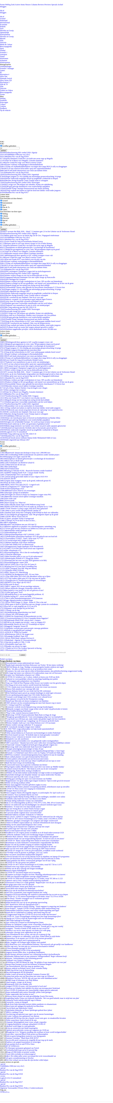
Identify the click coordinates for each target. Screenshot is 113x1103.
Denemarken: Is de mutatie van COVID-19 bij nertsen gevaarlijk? (29, 938)
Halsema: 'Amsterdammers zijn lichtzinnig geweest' (24, 958)
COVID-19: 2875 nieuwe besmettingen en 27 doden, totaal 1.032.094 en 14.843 (34, 819)
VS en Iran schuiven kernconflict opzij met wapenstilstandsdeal (25, 168)
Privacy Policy (23, 1088)
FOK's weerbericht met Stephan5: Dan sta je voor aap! (21, 297)
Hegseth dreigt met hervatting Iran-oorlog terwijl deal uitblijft (24, 285)
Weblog (7, 5)
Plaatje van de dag (10, 610)
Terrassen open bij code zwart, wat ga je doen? (23, 777)
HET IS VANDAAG (12, 1046)
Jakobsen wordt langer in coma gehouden (20, 1026)
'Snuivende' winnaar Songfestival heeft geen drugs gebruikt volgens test (32, 745)
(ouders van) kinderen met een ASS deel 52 (18, 524)
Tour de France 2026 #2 (11, 483)
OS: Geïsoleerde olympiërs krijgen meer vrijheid (23, 727)
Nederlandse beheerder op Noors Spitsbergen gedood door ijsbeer (29, 1010)
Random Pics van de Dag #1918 (14, 172)
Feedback (3, 108)
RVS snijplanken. (8, 522)
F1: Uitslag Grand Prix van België (18, 705)
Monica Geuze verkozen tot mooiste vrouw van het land (25, 737)
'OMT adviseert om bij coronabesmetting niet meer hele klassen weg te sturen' (33, 703)
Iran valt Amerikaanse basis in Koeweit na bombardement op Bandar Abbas (30, 418)
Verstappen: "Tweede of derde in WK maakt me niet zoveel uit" (27, 928)
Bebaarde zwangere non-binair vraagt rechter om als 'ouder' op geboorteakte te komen (37, 709)
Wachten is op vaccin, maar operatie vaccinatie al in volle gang (28, 930)
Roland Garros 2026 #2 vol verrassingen (17, 491)
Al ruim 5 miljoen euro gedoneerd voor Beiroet (22, 1016)
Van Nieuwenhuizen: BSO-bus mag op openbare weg (24, 966)
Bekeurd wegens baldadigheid (15, 870)
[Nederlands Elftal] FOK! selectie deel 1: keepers (20, 620)
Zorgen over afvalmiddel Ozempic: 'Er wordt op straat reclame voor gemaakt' (30, 422)
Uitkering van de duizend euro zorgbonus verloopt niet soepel (27, 827)
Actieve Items (20, 5)
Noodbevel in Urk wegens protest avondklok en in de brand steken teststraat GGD (35, 833)
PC (1, 72)
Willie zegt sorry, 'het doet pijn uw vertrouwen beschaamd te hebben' (30, 946)
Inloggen (3, 7)
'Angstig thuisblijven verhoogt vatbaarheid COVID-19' (26, 1024)
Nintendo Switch (6, 78)
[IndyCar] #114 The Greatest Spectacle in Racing (20, 648)
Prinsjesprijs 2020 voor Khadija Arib (19, 984)
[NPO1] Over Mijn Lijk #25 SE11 (15, 582)
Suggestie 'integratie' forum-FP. (14, 626)
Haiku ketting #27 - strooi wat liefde (15, 596)
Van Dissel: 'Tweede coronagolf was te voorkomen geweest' (28, 898)
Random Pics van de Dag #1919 (14, 156)
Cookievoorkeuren (36, 1088)
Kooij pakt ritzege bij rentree (12, 311)
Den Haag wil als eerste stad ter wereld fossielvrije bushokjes (27, 685)
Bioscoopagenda (6, 46)
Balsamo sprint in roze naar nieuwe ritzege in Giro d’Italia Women (26, 243)
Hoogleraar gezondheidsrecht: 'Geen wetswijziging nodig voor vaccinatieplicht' (35, 717)
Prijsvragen (4, 102)
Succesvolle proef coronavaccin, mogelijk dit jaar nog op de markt (29, 1040)
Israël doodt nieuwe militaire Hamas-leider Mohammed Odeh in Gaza (28, 438)
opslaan (3, 150)
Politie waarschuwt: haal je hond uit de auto (21, 1020)
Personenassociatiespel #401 (13, 650)
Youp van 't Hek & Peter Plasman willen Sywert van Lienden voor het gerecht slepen (36, 683)
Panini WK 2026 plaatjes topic (14, 614)
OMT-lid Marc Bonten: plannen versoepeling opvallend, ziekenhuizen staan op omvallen (38, 787)
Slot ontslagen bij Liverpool (13, 279)
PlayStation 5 (4, 82)
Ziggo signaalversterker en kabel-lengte (16, 600)
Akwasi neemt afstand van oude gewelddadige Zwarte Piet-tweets (30, 996)
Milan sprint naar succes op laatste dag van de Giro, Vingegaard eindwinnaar (29, 235)
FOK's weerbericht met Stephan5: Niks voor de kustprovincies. (25, 323)
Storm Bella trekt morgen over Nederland (20, 888)
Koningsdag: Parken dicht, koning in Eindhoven (24, 771)
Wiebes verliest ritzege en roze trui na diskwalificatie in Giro (24, 275)
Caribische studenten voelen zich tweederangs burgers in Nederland (30, 835)
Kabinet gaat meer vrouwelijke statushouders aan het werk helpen (26, 303)
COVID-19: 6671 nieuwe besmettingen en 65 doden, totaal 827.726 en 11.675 (34, 864)
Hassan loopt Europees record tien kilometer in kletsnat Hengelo (28, 964)
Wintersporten (5, 62)
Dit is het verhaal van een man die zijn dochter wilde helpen (27, 1060)
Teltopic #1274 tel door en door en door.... (18, 520)
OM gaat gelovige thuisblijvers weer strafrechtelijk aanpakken (25, 186)
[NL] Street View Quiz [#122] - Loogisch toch (19, 485)
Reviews (41, 5)
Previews (47, 5)
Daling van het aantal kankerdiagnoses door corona (24, 825)
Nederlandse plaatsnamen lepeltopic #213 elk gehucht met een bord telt (28, 536)
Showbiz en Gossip (7, 30)
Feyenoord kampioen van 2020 (17, 900)
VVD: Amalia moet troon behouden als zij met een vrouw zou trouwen (32, 687)
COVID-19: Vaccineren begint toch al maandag (23, 872)
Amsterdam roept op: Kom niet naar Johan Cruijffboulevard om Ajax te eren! (33, 761)
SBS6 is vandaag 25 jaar (14, 1012)
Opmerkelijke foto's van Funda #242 (16, 475)
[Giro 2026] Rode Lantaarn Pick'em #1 (17, 638)
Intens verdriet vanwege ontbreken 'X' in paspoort (24, 725)
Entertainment (5, 34)
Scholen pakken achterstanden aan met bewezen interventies (27, 759)
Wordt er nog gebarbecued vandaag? (16, 630)
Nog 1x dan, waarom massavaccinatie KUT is (23, 713)
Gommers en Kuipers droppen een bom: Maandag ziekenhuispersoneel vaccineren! (36, 874)
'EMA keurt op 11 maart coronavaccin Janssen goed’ (24, 811)
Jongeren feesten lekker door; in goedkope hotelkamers (25, 952)
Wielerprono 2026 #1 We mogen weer (17, 634)
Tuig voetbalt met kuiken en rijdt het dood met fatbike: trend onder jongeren (30, 190)
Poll (3, 223)
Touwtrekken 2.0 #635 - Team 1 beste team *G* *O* (21, 538)
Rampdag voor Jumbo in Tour (16, 731)
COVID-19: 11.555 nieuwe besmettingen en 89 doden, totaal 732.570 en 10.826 (35, 896)
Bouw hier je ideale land (11, 461)
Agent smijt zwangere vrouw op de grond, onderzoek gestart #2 (25, 481)
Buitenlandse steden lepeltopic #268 (15, 530)
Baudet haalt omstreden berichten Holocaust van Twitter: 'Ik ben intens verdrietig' (34, 665)
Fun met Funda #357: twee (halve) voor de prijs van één (22, 259)
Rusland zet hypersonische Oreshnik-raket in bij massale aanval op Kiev (28, 428)
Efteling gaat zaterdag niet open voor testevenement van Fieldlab (29, 779)
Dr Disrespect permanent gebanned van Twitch (22, 1048)
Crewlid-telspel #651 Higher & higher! (17, 540)
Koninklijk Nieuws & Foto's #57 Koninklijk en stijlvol (22, 624)
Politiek (3, 26)
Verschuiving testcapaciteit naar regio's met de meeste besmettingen (30, 1014)
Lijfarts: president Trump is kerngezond (17, 518)
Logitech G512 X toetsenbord (13, 432)
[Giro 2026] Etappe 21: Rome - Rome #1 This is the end (23, 602)
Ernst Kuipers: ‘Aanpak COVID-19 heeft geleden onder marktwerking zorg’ (33, 908)
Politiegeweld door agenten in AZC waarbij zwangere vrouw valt (26, 255)
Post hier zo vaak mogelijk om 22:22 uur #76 (18, 606)
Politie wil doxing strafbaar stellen (18, 783)
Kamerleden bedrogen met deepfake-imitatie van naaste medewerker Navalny (33, 775)
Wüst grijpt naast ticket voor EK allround (19, 884)
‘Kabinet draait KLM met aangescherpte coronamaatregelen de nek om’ (31, 847)
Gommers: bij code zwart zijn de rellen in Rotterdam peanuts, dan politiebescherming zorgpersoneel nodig (44, 671)
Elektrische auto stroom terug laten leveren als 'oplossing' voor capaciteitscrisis (31, 410)
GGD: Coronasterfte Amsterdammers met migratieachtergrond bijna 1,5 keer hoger (35, 751)
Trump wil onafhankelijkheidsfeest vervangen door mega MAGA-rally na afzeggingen (33, 166)
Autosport (3, 54)
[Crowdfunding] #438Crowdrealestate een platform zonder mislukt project (29, 455)
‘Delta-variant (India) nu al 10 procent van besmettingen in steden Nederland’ (33, 733)
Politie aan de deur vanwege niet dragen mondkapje (25, 868)
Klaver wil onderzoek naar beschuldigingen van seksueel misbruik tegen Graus (34, 805)
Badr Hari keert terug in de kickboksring (20, 763)
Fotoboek (3, 100)
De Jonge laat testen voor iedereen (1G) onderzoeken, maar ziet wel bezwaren (34, 673)
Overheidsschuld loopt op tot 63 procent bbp (21, 1050)
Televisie (3, 42)
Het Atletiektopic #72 (10, 550)
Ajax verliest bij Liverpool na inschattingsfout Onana (24, 922)
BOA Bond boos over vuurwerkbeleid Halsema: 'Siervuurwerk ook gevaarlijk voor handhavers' (39, 944)
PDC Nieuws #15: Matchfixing (14, 572)
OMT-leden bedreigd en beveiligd (18, 920)
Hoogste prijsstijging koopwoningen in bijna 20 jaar (25, 749)
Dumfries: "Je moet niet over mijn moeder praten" (23, 807)
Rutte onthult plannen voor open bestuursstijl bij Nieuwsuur (27, 757)
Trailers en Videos (6, 90)
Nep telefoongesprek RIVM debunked (19, 972)
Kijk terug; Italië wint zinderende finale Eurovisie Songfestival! (29, 747)
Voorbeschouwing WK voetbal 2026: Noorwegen (20, 182)
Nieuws (28, 5)
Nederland (3, 21)
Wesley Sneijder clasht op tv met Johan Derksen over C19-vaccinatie (31, 723)
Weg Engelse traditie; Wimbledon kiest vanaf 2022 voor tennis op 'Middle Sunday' (35, 767)
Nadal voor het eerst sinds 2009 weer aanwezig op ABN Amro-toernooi (30, 849)
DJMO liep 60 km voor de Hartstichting (20, 970)
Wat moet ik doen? (9, 584)
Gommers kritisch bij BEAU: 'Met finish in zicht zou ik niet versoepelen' (31, 769)
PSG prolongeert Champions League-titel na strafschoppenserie (25, 271)
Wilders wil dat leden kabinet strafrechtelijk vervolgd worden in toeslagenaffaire (35, 773)
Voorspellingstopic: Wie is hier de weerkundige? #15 (21, 552)
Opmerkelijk (4, 32)
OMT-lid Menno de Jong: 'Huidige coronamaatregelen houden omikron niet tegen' (35, 667)
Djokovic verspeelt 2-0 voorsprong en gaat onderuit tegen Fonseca (26, 299)
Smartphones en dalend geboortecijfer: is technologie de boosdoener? (27, 247)
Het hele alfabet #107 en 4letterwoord (16, 544)
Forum (2, 5)
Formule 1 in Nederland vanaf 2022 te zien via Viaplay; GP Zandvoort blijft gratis (36, 753)
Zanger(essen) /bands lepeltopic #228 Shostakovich (21, 546)
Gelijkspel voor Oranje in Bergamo (18, 960)
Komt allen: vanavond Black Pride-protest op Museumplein (27, 1034)
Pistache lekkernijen (10, 554)
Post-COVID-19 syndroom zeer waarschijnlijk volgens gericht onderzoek (32, 990)
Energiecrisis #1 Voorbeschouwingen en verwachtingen (23, 580)
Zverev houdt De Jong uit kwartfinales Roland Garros (21, 241)
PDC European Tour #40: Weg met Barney (18, 568)
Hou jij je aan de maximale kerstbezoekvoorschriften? (25, 890)
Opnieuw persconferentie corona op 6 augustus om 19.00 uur (27, 1030)
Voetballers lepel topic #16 (12, 644)
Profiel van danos (6, 659)
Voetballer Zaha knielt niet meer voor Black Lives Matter (26, 799)
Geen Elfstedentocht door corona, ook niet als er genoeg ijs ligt (28, 934)
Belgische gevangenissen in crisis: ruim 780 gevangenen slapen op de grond (29, 249)
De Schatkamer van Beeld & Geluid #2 (17, 463)
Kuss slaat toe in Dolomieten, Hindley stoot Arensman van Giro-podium (28, 315)
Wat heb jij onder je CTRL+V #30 (15, 642)
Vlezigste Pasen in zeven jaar (16, 791)
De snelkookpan (8, 467)
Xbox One (3, 76)
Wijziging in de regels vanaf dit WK (15, 457)
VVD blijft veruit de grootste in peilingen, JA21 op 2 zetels (27, 853)
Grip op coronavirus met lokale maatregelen (22, 1028)
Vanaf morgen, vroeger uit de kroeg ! (19, 982)
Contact (3, 104)
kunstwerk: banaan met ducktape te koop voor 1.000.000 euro (25, 453)
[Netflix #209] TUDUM (12, 570)
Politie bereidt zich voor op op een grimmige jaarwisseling (26, 902)
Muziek (2, 38)
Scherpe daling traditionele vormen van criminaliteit (24, 801)
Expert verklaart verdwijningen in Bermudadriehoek (21, 164)
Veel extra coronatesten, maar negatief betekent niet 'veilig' (26, 892)
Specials (54, 5)
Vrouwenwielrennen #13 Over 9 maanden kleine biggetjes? (24, 618)
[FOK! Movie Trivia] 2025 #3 (14, 516)
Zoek (13, 5)
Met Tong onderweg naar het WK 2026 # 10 (18, 307)
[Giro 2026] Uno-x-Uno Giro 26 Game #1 (18, 564)
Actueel (3, 19)
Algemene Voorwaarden (8, 1088)
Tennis (2, 56)
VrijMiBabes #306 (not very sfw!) (15, 154)
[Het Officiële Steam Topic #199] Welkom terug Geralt (22, 505)
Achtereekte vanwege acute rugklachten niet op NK (23, 932)
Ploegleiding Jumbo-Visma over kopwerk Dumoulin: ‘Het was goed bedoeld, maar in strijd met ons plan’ (42, 998)
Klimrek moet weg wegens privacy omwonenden (23, 866)
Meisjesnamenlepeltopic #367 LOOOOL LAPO (20, 534)
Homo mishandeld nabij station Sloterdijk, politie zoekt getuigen (28, 992)
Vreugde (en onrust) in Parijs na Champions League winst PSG (25, 495)
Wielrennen (4, 58)
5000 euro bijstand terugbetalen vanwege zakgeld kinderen (27, 876)
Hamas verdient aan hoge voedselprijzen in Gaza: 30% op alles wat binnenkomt (31, 281)
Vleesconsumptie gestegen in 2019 (19, 948)
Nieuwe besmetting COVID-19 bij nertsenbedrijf (23, 950)
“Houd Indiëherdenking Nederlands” (19, 711)
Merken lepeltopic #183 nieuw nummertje (18, 542)
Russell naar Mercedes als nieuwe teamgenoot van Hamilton (27, 701)
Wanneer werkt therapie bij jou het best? (17, 608)
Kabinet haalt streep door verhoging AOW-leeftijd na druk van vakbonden (29, 512)
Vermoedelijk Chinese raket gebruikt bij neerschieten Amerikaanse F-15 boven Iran (32, 287)
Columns (34, 5)
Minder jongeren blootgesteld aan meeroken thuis (20, 350)
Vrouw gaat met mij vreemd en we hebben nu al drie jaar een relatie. (27, 528)
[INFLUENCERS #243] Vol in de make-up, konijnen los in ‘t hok (26, 506)
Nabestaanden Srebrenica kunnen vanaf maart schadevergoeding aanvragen (32, 910)
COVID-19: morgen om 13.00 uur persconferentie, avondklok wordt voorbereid (35, 851)
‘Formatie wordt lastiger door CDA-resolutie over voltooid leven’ (29, 697)
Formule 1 (3, 52)
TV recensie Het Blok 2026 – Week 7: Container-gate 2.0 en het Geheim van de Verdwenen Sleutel (37, 231)
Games (2, 70)
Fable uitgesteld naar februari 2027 (15, 291)
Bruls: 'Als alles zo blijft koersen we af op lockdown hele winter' (29, 669)
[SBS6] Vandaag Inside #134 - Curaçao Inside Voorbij (22, 473)
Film (1, 40)
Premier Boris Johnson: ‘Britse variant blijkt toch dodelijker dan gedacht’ (33, 837)
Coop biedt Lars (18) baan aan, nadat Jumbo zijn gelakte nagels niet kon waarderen (36, 719)
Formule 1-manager (7, 68)
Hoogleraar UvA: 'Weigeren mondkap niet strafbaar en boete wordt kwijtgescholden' (36, 1032)
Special (4, 220)
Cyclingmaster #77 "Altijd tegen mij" (16, 487)
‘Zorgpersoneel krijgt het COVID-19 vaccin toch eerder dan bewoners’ (32, 914)
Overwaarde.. (7, 501)
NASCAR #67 (8, 479)
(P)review (5, 218)
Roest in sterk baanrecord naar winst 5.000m (20, 831)
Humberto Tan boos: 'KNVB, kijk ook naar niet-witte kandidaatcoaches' (32, 978)
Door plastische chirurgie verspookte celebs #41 (20, 588)
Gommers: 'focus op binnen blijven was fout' (22, 795)
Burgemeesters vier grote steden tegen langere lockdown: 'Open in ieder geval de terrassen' (38, 781)
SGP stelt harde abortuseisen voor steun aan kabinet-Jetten (23, 170)
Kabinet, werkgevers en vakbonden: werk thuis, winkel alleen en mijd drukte (33, 936)
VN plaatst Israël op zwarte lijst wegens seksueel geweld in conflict (27, 327)
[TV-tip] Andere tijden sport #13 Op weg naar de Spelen (22, 578)
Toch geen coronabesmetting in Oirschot (19, 1058)
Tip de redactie (5, 110)
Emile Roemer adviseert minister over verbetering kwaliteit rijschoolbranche (33, 954)
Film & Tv (6, 207)
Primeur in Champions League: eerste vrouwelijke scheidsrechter (29, 924)
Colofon (3, 106)
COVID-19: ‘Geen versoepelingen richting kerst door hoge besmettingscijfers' (33, 916)
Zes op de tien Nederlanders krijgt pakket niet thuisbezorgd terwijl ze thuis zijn (31, 374)
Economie (3, 24)
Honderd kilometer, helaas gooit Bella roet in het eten (25, 886)
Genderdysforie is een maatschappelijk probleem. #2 (22, 594)
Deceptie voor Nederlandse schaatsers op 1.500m (22, 675)
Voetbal (2, 50)
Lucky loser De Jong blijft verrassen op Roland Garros (22, 301)
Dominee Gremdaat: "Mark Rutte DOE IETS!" (22, 1038)
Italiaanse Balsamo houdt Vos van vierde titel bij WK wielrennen (28, 691)
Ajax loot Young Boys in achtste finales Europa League (25, 809)
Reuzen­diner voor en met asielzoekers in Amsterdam (21, 406)
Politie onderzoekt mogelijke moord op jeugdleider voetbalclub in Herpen (29, 178)
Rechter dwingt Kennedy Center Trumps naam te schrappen (24, 180)
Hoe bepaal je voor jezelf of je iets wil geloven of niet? (22, 590)
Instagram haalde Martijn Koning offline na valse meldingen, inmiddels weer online (35, 797)
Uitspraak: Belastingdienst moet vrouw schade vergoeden (26, 1022)
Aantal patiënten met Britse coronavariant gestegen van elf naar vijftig (30, 860)
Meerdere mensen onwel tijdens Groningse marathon (21, 253)
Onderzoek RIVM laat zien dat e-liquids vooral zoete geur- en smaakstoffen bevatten (36, 1018)
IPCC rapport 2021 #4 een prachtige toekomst (19, 586)
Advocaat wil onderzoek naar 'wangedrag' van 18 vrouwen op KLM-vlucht (32, 721)
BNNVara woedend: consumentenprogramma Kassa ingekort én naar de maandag (34, 755)
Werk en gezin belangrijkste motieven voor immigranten (26, 1036)
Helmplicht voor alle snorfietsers (17, 739)
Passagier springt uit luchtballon (14, 493)
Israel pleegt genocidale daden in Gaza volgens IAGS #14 (24, 477)
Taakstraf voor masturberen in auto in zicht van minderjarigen (25, 305)
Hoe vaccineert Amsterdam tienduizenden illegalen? (24, 855)
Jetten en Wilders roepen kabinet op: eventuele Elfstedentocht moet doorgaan (34, 823)
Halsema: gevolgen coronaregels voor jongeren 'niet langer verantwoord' (32, 821)
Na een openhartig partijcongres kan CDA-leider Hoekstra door (28, 695)
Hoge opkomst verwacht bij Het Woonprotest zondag (24, 699)
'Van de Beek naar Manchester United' (19, 1008)
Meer (2, 96)
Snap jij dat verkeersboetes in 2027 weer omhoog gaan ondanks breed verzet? (30, 321)
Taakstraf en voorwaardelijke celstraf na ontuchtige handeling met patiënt (32, 679)
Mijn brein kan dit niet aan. (13, 465)
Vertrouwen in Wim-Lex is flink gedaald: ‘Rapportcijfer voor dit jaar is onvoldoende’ (36, 882)
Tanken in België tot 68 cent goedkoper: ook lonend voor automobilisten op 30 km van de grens (36, 283)
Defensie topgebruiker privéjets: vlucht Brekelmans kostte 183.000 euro (28, 329)
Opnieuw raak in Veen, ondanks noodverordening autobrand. (27, 880)
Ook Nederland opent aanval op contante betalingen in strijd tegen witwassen (34, 693)
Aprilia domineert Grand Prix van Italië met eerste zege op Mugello (26, 158)
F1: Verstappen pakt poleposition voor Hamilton (23, 681)
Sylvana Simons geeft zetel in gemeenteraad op (23, 940)
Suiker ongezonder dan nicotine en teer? (20, 994)
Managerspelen (5, 64)
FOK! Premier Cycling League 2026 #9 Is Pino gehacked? (24, 508)
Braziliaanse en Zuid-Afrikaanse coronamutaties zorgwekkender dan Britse (32, 843)
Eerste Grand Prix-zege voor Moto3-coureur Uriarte (21, 162)
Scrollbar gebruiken (9, 146)
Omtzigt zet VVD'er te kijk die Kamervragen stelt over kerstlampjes (30, 918)
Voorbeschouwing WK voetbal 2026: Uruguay (19, 396)
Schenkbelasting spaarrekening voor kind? (18, 612)
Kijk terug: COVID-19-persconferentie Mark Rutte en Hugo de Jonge (31, 715)
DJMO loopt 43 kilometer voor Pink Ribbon (22, 980)
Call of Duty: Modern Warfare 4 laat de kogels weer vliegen (23, 388)
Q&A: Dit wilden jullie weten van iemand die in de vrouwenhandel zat (31, 1056)
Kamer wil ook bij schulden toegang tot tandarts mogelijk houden (29, 845)
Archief (60, 5)
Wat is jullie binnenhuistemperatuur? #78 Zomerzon (21, 598)
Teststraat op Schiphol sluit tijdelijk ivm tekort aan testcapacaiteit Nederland (33, 988)
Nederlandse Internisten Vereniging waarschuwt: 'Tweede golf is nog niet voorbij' (34, 926)
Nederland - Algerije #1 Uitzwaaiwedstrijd (18, 640)
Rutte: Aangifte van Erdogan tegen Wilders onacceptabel (26, 942)
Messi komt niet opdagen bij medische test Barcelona (24, 1006)
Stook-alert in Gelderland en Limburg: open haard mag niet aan (28, 912)
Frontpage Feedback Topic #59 (14, 636)
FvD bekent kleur (9, 469)
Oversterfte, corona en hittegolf (17, 1002)
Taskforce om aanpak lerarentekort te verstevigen (23, 1042)
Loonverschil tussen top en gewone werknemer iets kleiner (26, 765)
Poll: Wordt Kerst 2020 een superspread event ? (22, 904)
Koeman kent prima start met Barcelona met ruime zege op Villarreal (29, 976)
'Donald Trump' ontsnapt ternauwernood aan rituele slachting (24, 188)
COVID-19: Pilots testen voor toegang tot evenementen (25, 789)
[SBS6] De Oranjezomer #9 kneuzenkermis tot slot (21, 616)
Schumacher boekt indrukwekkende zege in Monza (23, 1000)
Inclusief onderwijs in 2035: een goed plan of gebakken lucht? (25, 424)
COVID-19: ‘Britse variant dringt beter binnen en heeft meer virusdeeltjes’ (33, 841)
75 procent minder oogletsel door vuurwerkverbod (23, 813)
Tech (1, 28)
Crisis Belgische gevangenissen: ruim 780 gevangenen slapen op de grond (29, 514)
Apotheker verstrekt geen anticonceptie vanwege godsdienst (24, 628)
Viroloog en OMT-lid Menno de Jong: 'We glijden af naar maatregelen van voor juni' (36, 962)
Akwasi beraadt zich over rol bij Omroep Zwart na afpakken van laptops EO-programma (38, 857)
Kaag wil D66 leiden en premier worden (21, 1052)
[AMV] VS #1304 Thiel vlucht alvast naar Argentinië (21, 548)
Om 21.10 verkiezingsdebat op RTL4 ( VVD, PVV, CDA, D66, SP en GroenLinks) (35, 803)
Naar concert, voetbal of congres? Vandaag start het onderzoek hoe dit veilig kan (34, 817)
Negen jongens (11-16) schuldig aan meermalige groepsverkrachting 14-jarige (30, 176)
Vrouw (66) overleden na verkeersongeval (20, 1054)
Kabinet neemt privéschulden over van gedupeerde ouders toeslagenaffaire (32, 741)
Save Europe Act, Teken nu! (13, 503)
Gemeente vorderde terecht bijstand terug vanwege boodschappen (30, 707)
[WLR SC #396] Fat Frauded (13, 632)
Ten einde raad (8, 499)
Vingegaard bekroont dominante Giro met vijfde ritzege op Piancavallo (27, 277)
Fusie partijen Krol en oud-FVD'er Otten (20, 1044)
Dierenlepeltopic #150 (10, 532)
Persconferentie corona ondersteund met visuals (23, 663)
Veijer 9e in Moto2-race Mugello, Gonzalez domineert (21, 160)
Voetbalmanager (5, 66)
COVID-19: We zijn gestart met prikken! (21, 862)
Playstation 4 (4, 74)
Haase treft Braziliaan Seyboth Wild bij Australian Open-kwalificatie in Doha (32, 859)
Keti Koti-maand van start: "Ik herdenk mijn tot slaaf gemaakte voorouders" (32, 735)
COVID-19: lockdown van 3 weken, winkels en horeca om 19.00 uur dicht (33, 677)
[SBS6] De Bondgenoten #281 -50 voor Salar (19, 574)
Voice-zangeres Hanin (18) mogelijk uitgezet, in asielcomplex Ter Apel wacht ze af (35, 793)
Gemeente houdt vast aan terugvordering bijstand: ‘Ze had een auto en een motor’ (35, 839)
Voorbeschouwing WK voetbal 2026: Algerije (18, 153)
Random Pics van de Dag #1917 (14, 192)
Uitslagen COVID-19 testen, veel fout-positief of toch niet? (26, 986)
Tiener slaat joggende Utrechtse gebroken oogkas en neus (26, 785)
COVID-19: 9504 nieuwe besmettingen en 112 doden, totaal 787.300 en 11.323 (35, 878)
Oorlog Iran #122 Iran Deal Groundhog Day (18, 566)
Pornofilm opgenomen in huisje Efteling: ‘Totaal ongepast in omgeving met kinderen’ (36, 906)
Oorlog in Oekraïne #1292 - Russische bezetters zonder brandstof (26, 471)
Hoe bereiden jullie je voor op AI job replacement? (21, 556)
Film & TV (4, 84)
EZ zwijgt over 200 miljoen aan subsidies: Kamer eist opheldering (26, 184)
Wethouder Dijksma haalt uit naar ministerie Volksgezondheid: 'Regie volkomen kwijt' (36, 956)
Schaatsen (3, 60)
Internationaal (5, 22)
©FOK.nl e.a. (5, 1092)
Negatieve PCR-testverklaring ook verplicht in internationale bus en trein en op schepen (37, 894)
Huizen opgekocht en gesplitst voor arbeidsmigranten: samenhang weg (28, 526)
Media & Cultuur (6, 44)
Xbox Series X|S (6, 80)
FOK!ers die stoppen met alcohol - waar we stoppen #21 (23, 622)
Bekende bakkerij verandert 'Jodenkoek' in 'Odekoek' (24, 815)
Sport (2, 48)
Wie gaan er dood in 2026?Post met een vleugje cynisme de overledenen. (29, 604)
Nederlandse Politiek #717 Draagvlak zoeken (19, 558)
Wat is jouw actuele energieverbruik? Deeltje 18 (20, 510)
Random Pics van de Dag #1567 (14, 394)
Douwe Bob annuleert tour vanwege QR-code (23, 689)
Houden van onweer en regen (13, 646)
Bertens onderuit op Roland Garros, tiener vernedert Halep (26, 968)
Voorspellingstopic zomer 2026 (14, 562)
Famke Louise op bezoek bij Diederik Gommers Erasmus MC (27, 974)
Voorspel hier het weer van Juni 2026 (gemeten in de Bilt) (23, 560)
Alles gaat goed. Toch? (11, 592)
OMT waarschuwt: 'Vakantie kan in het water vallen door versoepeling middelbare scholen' (38, 743)
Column (5, 216)
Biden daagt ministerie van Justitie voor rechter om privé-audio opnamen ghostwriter (33, 426)
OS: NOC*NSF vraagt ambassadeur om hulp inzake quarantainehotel (29, 729)
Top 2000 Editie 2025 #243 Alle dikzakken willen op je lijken (25, 576)
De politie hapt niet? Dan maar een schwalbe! (22, 829)
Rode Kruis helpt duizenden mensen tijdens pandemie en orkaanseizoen (31, 1004)
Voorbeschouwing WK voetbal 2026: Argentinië (19, 174)
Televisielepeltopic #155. (12, 489)
